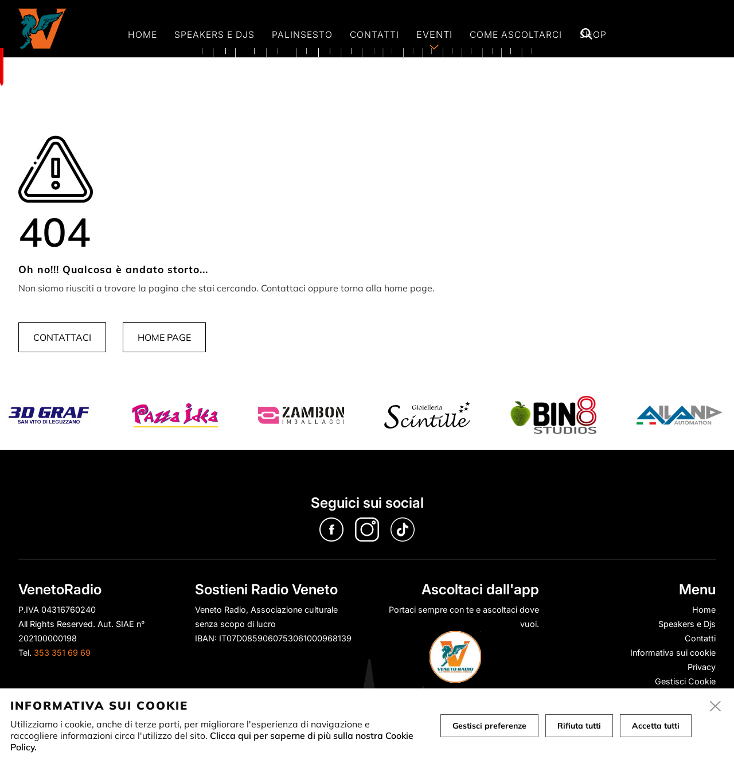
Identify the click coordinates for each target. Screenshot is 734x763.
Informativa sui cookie (673, 652)
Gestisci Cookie (685, 681)
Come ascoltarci (516, 34)
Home (142, 34)
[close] (716, 707)
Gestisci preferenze (489, 726)
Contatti (374, 34)
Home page (164, 337)
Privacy (702, 667)
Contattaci (62, 337)
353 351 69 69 (62, 652)
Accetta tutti (656, 726)
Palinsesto (302, 34)
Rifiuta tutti (579, 726)
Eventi (434, 34)
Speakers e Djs (214, 34)
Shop (593, 34)
